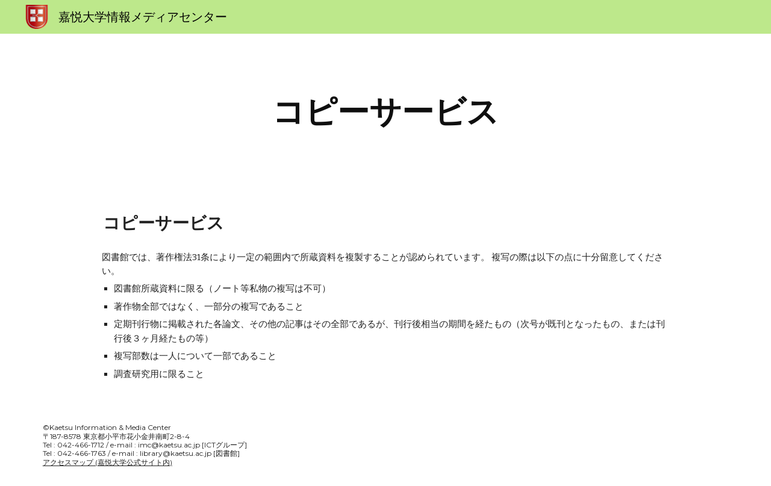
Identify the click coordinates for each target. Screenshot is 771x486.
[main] (385, 112)
